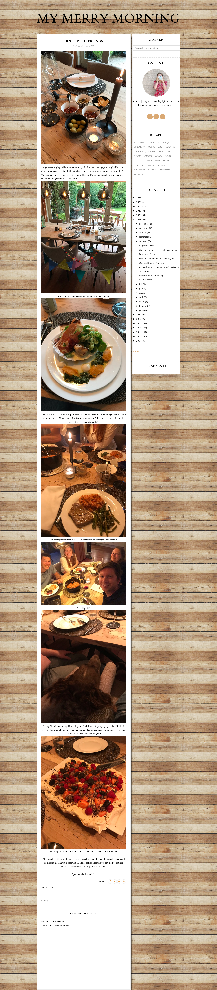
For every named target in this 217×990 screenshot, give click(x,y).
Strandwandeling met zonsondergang (156, 258)
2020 (138, 314)
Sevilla (166, 161)
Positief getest (145, 279)
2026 (138, 197)
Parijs (168, 156)
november (144, 228)
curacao (152, 170)
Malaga (158, 156)
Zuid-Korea (139, 170)
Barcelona (154, 142)
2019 (138, 319)
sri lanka (138, 174)
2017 (138, 327)
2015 (138, 336)
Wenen (150, 165)
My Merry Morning (108, 18)
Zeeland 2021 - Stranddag (151, 275)
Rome (157, 161)
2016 (138, 332)
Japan (160, 147)
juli (140, 284)
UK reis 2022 (139, 165)
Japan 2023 (150, 151)
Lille (168, 151)
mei (141, 293)
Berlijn (166, 142)
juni (141, 288)
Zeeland (161, 165)
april (141, 297)
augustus (143, 241)
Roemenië (147, 161)
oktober (142, 232)
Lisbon (137, 156)
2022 (138, 215)
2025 (138, 202)
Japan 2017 (138, 151)
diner (50, 888)
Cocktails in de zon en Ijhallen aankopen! (158, 250)
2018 (138, 323)
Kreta (160, 151)
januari (142, 310)
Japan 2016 (170, 147)
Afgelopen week (147, 245)
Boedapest (139, 147)
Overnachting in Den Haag (151, 263)
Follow (136, 351)
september (144, 236)
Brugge (151, 147)
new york (165, 170)
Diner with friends (147, 254)
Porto (137, 161)
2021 (138, 219)
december (143, 223)
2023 (138, 210)
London (148, 156)
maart (142, 301)
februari (143, 306)
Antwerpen (139, 142)
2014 (138, 340)
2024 (138, 206)
